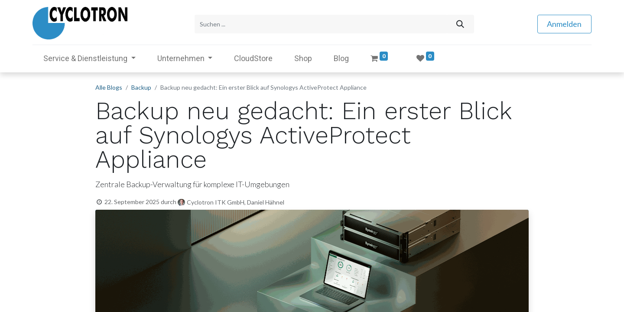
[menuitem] (253, 56)
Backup (141, 85)
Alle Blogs (108, 85)
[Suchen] (460, 23)
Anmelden (564, 23)
